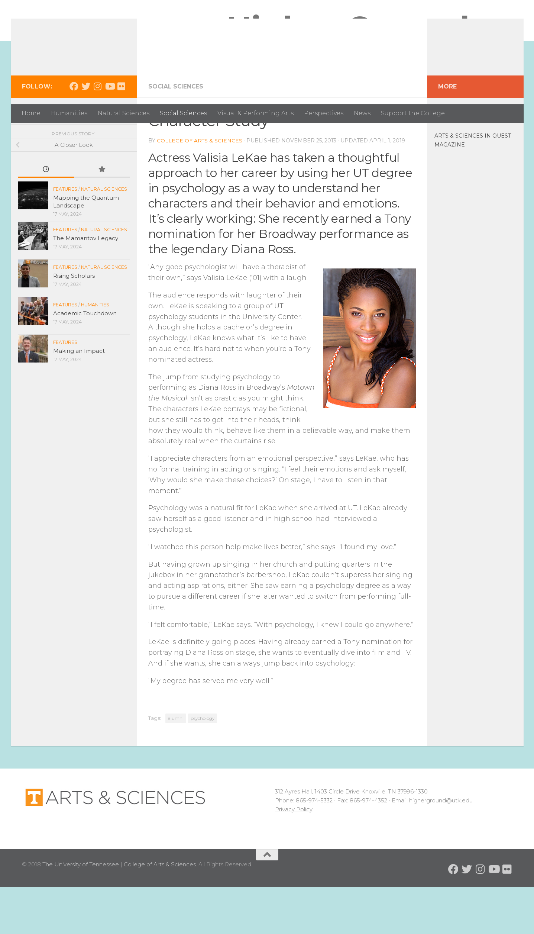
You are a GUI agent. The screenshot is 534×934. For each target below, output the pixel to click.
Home (31, 113)
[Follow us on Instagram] (97, 133)
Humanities (69, 113)
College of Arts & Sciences (200, 187)
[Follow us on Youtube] (109, 133)
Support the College (413, 113)
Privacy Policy (294, 856)
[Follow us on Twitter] (85, 133)
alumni (176, 765)
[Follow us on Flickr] (121, 133)
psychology (202, 765)
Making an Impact (79, 398)
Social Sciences (183, 113)
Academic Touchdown (85, 360)
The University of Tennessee (80, 911)
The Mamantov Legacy (85, 285)
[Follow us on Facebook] (73, 133)
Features (65, 236)
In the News (453, 157)
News (362, 113)
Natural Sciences (123, 113)
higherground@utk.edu (441, 847)
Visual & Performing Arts (255, 113)
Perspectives (323, 113)
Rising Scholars (74, 322)
